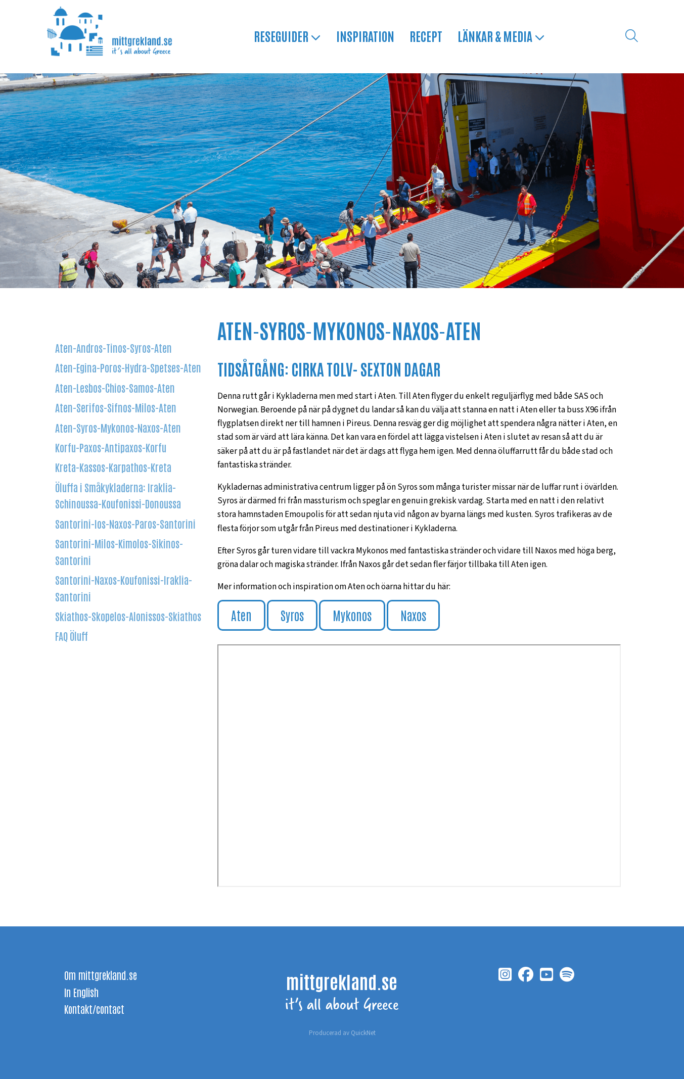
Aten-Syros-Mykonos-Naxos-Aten (118, 427)
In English (81, 992)
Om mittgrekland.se (100, 974)
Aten (241, 615)
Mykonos (352, 615)
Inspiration (365, 36)
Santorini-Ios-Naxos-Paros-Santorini (125, 523)
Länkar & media (500, 36)
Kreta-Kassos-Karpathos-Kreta (113, 467)
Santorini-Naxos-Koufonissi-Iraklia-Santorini (123, 588)
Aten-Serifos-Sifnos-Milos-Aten (115, 407)
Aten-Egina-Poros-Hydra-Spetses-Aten (128, 367)
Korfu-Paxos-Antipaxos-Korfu (110, 447)
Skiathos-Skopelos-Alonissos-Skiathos (128, 616)
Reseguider (287, 36)
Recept (425, 36)
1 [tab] (342, 270)
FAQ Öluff (71, 636)
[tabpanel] (342, 180)
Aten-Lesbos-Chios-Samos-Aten (115, 387)
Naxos (413, 615)
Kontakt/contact (94, 1008)
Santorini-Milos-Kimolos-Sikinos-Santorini (119, 552)
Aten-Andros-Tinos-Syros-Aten (113, 347)
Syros (292, 615)
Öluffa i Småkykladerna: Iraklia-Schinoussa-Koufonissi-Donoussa (118, 495)
